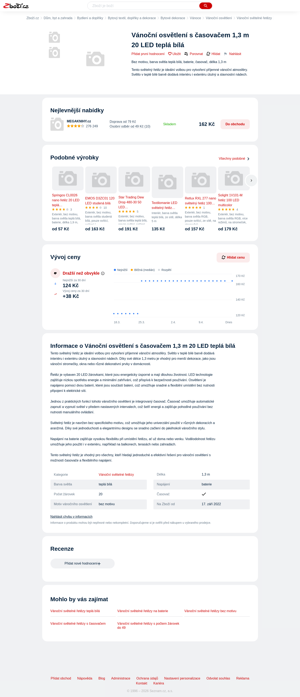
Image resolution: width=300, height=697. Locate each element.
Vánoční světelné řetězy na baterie (142, 611)
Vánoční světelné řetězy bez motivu (210, 611)
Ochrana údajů (147, 678)
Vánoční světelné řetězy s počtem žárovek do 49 (148, 625)
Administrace (120, 678)
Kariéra (158, 683)
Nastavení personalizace (182, 678)
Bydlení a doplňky (90, 18)
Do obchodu (235, 124)
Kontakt (141, 683)
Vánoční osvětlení (219, 18)
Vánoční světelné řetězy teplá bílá (75, 611)
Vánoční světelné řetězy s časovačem (78, 623)
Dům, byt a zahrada (58, 18)
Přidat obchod (61, 678)
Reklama (242, 678)
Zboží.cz (33, 18)
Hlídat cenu (233, 257)
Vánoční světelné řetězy (254, 18)
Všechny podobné (234, 158)
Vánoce (195, 18)
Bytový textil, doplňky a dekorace (132, 18)
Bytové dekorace (173, 18)
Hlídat (213, 54)
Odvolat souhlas (218, 678)
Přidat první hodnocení (148, 54)
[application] (177, 295)
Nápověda (84, 678)
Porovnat (193, 54)
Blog (101, 678)
